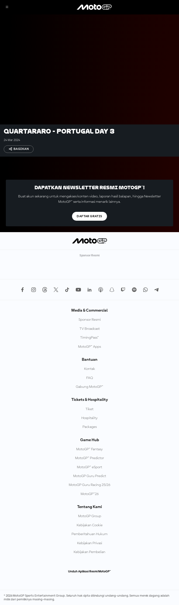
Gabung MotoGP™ (89, 387)
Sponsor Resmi (90, 320)
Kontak (89, 369)
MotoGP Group (89, 516)
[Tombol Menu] (7, 7)
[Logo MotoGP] (94, 7)
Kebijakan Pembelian (89, 552)
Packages (90, 427)
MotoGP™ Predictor (89, 458)
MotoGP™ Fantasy (89, 449)
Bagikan (19, 149)
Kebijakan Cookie (90, 525)
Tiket (89, 409)
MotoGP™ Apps (89, 347)
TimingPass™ (89, 338)
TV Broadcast (89, 329)
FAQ (89, 378)
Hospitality (89, 418)
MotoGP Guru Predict (89, 476)
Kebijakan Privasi (89, 543)
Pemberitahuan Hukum (89, 534)
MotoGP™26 (90, 494)
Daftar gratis (89, 216)
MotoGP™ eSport (89, 467)
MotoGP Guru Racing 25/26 (89, 485)
